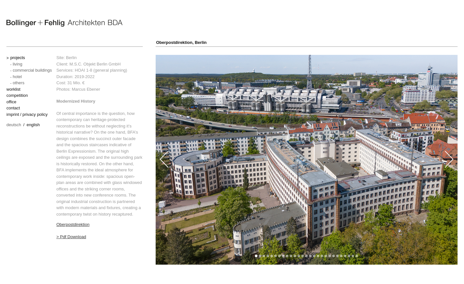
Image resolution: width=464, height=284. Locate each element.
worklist (13, 89)
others (18, 82)
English (33, 124)
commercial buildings (32, 70)
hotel (17, 76)
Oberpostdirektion (73, 224)
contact (13, 108)
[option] (307, 160)
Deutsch (13, 124)
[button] (256, 256)
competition (17, 95)
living (18, 64)
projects (17, 57)
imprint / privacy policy (27, 114)
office (11, 101)
